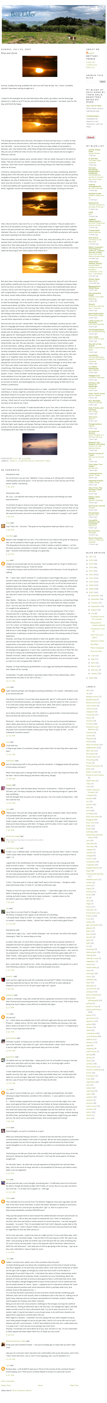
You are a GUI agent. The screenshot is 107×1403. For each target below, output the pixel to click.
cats (88, 840)
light (88, 943)
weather (89, 1097)
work (88, 1118)
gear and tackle (92, 925)
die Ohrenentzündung (97, 331)
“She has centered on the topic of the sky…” (97, 205)
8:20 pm (10, 1032)
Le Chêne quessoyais (93, 367)
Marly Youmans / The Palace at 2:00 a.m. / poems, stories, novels (97, 249)
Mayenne (89, 738)
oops (88, 982)
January (94, 673)
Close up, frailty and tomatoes (96, 541)
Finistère (89, 724)
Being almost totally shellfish (98, 623)
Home (40, 1385)
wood (88, 1115)
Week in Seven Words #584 (97, 348)
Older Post (74, 1385)
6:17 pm (10, 1007)
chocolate (90, 843)
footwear (90, 909)
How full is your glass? (97, 636)
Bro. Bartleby (94, 400)
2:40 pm (10, 516)
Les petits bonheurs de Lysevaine (94, 522)
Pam (8, 1179)
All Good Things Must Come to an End (97, 224)
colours (89, 858)
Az (87, 693)
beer (88, 807)
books (88, 828)
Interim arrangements (95, 185)
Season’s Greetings (96, 500)
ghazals (89, 928)
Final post (92, 388)
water (88, 1094)
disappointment (92, 867)
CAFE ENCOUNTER (96, 324)
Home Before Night (96, 315)
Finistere (89, 720)
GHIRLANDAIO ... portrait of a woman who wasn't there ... (96, 177)
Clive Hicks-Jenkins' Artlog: (95, 262)
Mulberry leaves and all (96, 196)
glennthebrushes (96, 313)
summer (89, 1063)
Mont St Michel (92, 744)
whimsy (89, 1103)
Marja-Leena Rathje (94, 497)
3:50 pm (10, 530)
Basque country (92, 696)
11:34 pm (10, 1359)
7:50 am (10, 487)
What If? (92, 418)
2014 (91, 567)
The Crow (93, 417)
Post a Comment (7, 1381)
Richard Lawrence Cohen (16, 1341)
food (88, 906)
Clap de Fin (93, 525)
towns (88, 1072)
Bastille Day (91, 699)
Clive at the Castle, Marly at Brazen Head (97, 255)
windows (89, 1109)
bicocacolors (94, 530)
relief (88, 1030)
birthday (89, 813)
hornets (89, 937)
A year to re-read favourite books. (95, 447)
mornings (90, 973)
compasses (90, 861)
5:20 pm (10, 1335)
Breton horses (92, 702)
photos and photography (92, 999)
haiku (88, 931)
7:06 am (10, 830)
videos (88, 1088)
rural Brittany (91, 1036)
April (90, 214)
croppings (90, 864)
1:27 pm (10, 970)
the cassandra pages (95, 294)
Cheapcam (90, 711)
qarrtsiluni (90, 1018)
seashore (89, 1042)
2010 (91, 581)
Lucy (16, 458)
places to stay (91, 1006)
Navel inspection (95, 232)
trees (88, 1078)
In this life (93, 158)
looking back (26, 461)
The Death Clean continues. (95, 161)
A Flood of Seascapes (97, 377)
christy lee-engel (13, 836)
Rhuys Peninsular (93, 766)
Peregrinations (95, 424)
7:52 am (10, 902)
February (95, 670)
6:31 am (10, 1375)
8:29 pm (10, 554)
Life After (92, 491)
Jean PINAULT (94, 370)
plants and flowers (93, 1009)
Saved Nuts (91, 780)
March (94, 666)
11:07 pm (10, 754)
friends (89, 916)
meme (88, 964)
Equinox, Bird (93, 515)
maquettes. (90, 961)
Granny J (9, 976)
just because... (94, 468)
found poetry (91, 912)
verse (88, 1085)
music (88, 976)
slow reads (93, 337)
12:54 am (11, 1083)
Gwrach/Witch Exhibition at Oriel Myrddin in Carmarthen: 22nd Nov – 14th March (95, 269)
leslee (8, 1198)
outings (89, 991)
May (93, 659)
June (93, 655)
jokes (88, 940)
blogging (89, 819)
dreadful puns (92, 879)
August (94, 610)
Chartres (89, 708)
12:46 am (11, 1050)
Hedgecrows (94, 375)
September (95, 606)
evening (89, 891)
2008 (91, 589)
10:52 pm (10, 735)
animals (89, 798)
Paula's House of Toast (96, 454)
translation (90, 1075)
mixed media (91, 967)
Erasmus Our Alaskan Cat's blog (97, 443)
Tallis (88, 783)
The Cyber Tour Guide (96, 465)
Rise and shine (96, 651)
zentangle (92, 532)
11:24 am (11, 923)
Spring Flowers (94, 153)
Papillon (92, 426)
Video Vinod (93, 281)
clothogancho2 (95, 473)
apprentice (10, 1057)
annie (8, 1127)
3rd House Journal (97, 505)
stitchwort (10, 760)
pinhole (89, 1003)
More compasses (97, 647)
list (87, 946)
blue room (90, 822)
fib (87, 897)
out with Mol (91, 988)
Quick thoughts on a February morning (96, 436)
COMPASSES (92, 116)
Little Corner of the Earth (96, 321)
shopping (90, 1048)
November (95, 599)
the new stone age (95, 188)
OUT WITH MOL (94, 105)
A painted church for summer (97, 617)
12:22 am (11, 1192)
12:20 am (11, 803)
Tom (88, 786)
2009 (91, 585)
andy (8, 687)
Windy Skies (94, 279)
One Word (93, 237)
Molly (88, 741)
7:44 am (10, 842)
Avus (8, 523)
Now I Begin (93, 411)
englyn (88, 888)
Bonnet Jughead (95, 395)
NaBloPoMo (91, 747)
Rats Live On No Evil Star (96, 458)
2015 (91, 563)
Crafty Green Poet (94, 150)
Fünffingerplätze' (96, 329)
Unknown (10, 995)
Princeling (90, 759)
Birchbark (95, 644)
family (13, 461)
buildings (90, 831)
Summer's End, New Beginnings (96, 297)
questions (90, 1021)
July (93, 613)
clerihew (89, 852)
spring (88, 1054)
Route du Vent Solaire (95, 775)
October (92, 507)
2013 (91, 571)
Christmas (90, 714)
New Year (90, 750)
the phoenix (94, 513)
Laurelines (93, 355)
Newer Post (6, 1385)
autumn (89, 804)
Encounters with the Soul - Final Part (96, 307)
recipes (89, 1027)
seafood (89, 1039)
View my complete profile (91, 65)
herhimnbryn (11, 1038)
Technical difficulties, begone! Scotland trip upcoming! (97, 359)
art (87, 801)
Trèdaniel (90, 795)
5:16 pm (10, 1173)
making (89, 955)
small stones (91, 1051)
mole (91, 212)
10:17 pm (10, 681)
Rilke (88, 769)
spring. (89, 1057)
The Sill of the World (95, 345)
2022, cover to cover (96, 339)
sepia (88, 1045)
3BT (88, 690)
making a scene (92, 958)
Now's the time (95, 538)
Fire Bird (9, 536)
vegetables (90, 1082)
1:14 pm (10, 1252)
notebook (90, 979)
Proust (89, 763)
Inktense (89, 732)
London (89, 735)
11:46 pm (10, 778)
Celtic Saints (91, 705)
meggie (9, 785)
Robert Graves (92, 772)
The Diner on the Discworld (95, 240)
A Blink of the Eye (95, 402)
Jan (7, 908)
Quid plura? (94, 203)
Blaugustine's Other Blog (94, 287)
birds (88, 810)
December (95, 595)
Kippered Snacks (96, 480)
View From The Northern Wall (95, 489)
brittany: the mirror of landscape (94, 384)
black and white (92, 816)
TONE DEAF (94, 230)
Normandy (90, 753)
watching (90, 1091)
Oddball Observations (95, 220)
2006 (91, 678)
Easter (88, 717)
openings (89, 985)
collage (89, 855)
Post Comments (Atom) (21, 1390)
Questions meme (97, 641)
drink (88, 885)
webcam (89, 1100)
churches (89, 846)
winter (88, 1112)
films (88, 900)
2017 (91, 556)
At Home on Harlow (94, 432)
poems (89, 1015)
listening (89, 949)
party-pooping (92, 994)
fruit (88, 919)
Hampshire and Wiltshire (92, 728)
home (88, 934)
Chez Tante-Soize (97, 393)
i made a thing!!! (94, 482)
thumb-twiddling (93, 1069)
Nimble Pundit (95, 193)
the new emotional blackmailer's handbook (94, 170)
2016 (91, 560)
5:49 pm (10, 989)
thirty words (91, 1066)
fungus (89, 922)
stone (88, 1060)
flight (88, 903)
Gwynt (92, 304)
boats (88, 825)
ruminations (42, 461)
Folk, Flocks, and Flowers (96, 409)
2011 (91, 578)
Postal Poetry (91, 756)
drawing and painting (94, 873)
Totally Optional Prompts (93, 790)
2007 (91, 592)
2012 (91, 574)
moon (88, 970)
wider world (91, 1106)
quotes (89, 1024)
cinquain (89, 849)
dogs (88, 870)
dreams (89, 882)
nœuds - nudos (94, 475)
